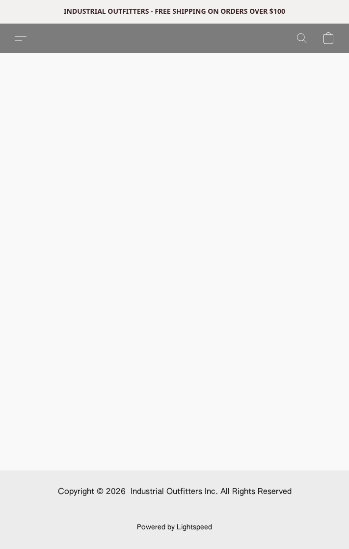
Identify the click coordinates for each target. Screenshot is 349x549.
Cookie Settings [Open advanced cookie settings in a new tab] (147, 510)
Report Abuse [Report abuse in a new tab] (205, 510)
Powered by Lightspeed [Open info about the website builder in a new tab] (174, 527)
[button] (20, 38)
